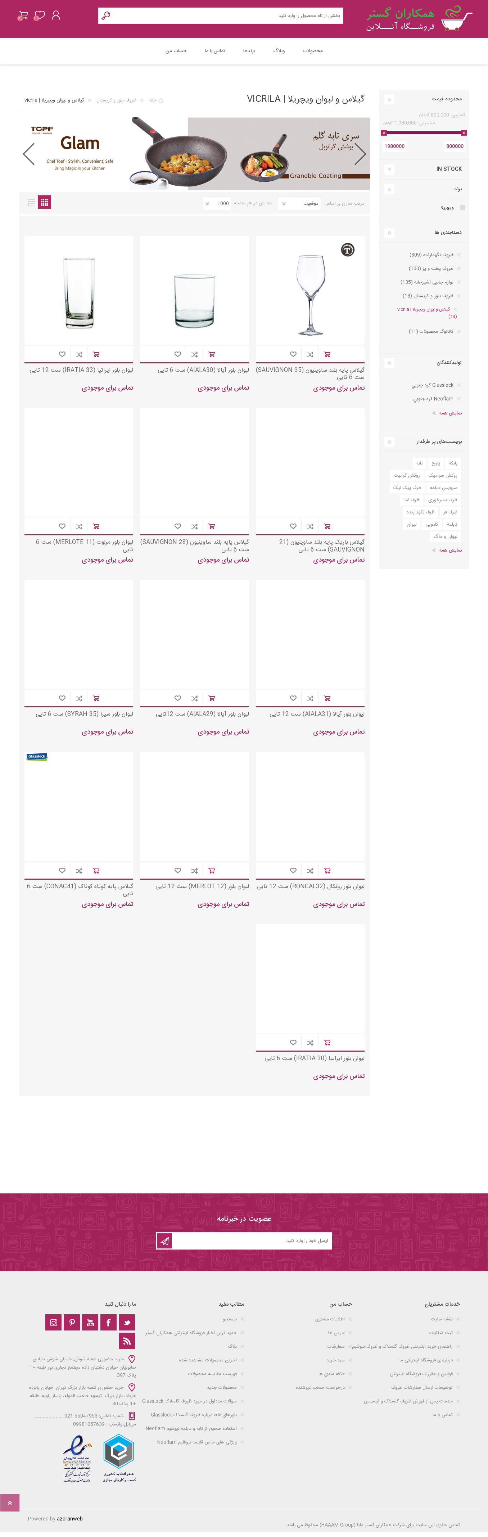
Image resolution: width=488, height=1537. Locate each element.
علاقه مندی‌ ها (331, 1379)
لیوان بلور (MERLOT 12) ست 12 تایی (202, 892)
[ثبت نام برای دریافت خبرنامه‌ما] (251, 1245)
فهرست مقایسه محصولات (212, 1379)
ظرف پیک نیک (407, 493)
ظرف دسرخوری (442, 505)
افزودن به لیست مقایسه (310, 359)
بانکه (453, 468)
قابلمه (452, 530)
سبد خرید (27, 18)
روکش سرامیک (443, 481)
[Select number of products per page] (217, 208)
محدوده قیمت (447, 104)
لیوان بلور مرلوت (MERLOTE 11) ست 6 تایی (84, 551)
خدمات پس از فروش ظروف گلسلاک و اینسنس (408, 1406)
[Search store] (228, 18)
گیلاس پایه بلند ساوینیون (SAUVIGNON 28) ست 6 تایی (194, 551)
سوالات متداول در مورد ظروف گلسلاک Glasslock (189, 1406)
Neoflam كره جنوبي (433, 404)
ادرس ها (336, 1338)
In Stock (449, 174)
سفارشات (336, 1352)
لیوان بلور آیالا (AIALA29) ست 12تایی (202, 720)
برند (458, 194)
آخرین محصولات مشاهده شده (208, 1365)
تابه (419, 468)
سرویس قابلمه (443, 493)
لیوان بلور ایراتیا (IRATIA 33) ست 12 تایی (81, 376)
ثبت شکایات (441, 1338)
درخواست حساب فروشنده (320, 1393)
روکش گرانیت (407, 481)
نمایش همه (450, 418)
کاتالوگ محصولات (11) (431, 337)
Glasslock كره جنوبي (432, 390)
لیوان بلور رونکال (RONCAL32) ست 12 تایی (311, 892)
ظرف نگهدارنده (421, 517)
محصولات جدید (222, 1393)
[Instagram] (53, 1327)
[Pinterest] (72, 1327)
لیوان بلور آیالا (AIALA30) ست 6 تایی (203, 376)
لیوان (412, 530)
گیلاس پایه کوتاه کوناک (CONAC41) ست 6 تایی (80, 895)
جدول (44, 207)
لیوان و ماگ (445, 542)
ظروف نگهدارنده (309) (431, 260)
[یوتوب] (90, 1327)
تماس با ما (443, 1420)
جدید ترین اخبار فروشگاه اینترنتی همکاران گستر (191, 1338)
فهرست (31, 207)
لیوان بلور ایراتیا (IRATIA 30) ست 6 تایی (315, 1064)
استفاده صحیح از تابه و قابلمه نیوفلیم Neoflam (191, 1434)
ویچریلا (447, 213)
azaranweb (70, 1524)
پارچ (435, 468)
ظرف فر (450, 517)
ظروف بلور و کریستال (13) (428, 301)
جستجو (230, 1324)
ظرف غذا (411, 505)
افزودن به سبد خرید (326, 359)
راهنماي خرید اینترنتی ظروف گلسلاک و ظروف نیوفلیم (402, 1352)
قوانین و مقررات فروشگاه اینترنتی (421, 1379)
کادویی (431, 530)
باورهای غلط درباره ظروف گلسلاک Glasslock (194, 1420)
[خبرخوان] (127, 1346)
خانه (153, 105)
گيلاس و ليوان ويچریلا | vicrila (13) (427, 318)
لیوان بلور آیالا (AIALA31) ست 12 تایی (317, 720)
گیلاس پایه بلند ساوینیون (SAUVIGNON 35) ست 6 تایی (310, 379)
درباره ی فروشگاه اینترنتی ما (426, 1365)
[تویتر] (127, 1327)
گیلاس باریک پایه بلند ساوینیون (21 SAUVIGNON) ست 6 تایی (322, 551)
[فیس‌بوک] (108, 1327)
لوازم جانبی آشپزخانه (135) (427, 287)
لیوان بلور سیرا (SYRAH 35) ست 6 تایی (84, 720)
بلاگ (232, 1352)
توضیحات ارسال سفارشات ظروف (422, 1393)
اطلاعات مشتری (330, 1324)
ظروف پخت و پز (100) (431, 274)
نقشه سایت (442, 1324)
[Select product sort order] (299, 208)
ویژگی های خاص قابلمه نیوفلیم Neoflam (197, 1447)
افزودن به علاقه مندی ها (293, 359)
